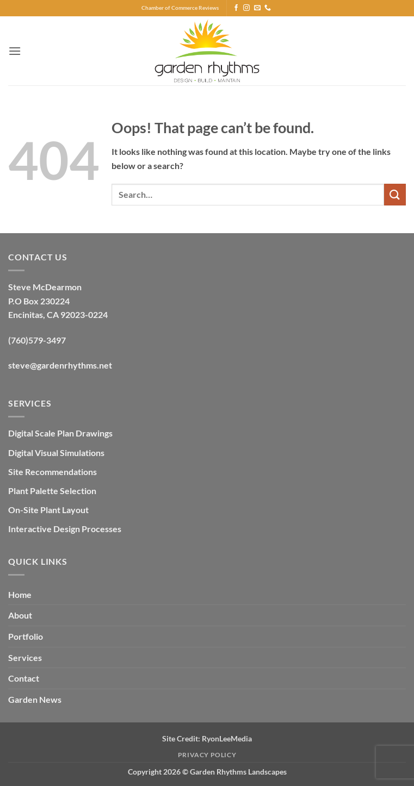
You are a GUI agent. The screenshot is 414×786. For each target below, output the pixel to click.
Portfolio (25, 636)
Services (25, 657)
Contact (23, 678)
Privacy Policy (207, 755)
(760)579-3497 (37, 340)
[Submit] (395, 194)
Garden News (34, 699)
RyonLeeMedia (227, 738)
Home (20, 594)
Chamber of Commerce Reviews (180, 8)
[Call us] (267, 8)
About (20, 615)
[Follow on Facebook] (236, 8)
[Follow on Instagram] (246, 8)
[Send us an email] (257, 8)
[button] (14, 51)
